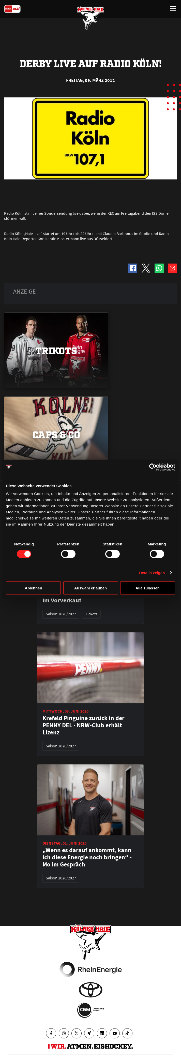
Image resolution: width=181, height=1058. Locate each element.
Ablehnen (33, 588)
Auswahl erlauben (90, 588)
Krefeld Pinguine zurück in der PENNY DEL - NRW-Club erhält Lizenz (83, 725)
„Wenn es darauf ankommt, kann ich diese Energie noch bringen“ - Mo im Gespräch (87, 857)
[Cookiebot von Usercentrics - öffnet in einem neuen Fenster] (153, 467)
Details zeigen (152, 572)
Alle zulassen (147, 588)
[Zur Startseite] (90, 18)
